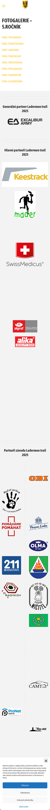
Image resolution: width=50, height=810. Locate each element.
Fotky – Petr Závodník (11, 37)
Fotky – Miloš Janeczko (12, 68)
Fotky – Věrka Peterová (12, 62)
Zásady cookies (23, 806)
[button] (46, 760)
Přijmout (25, 785)
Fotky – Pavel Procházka (13, 43)
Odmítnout (25, 793)
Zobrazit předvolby (25, 800)
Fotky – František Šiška (12, 81)
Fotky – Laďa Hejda (10, 49)
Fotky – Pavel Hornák (11, 56)
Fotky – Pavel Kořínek (11, 74)
